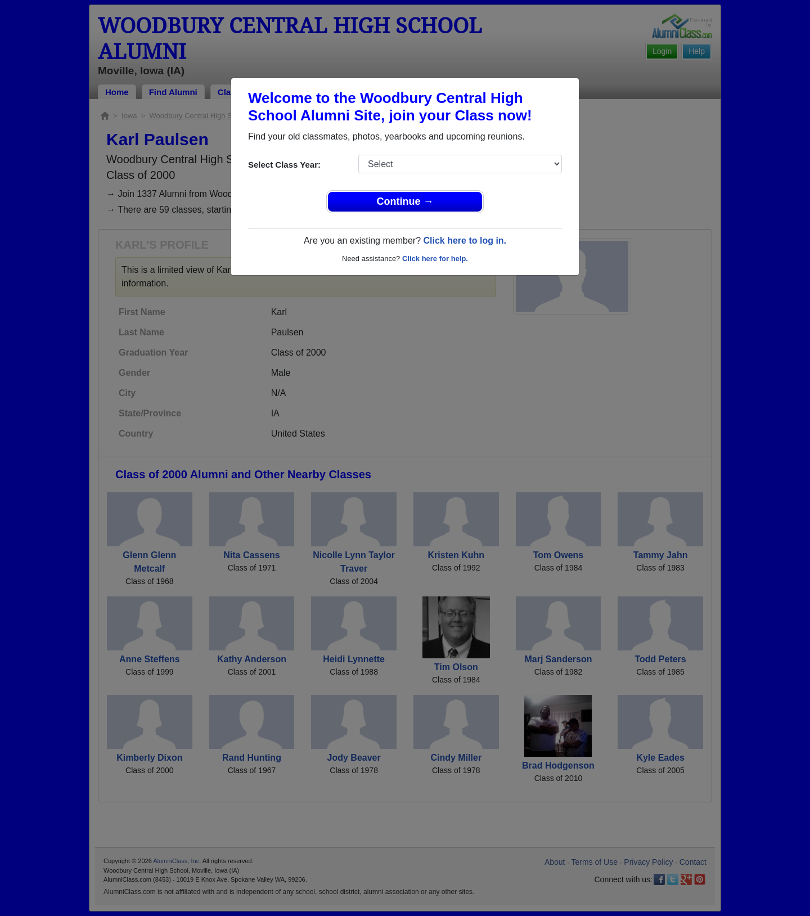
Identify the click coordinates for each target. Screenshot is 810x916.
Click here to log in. (464, 240)
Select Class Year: (284, 164)
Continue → (405, 201)
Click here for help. (435, 258)
